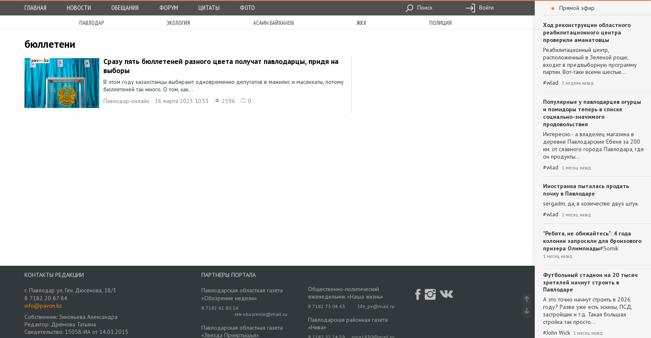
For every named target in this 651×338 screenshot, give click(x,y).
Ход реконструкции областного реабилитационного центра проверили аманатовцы (587, 32)
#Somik (609, 248)
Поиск (418, 7)
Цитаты (209, 7)
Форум (168, 7)
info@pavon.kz (43, 305)
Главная (35, 7)
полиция (440, 23)
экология (178, 23)
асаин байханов (273, 23)
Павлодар (91, 23)
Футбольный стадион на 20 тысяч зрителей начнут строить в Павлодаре (590, 282)
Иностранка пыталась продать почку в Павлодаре (586, 189)
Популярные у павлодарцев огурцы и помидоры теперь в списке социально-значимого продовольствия (592, 113)
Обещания (125, 7)
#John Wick (556, 332)
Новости (79, 7)
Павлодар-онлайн (126, 101)
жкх (361, 23)
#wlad (550, 82)
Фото (247, 7)
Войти (479, 7)
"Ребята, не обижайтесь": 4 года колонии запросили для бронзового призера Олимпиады (592, 241)
